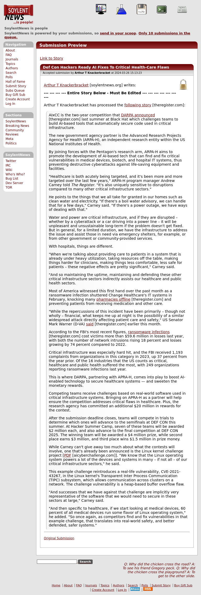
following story (137, 105)
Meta (9, 139)
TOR (8, 187)
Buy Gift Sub (15, 95)
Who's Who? (15, 174)
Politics (10, 143)
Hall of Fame (15, 81)
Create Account (17, 99)
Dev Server (14, 183)
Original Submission (59, 538)
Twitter (10, 161)
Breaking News (17, 126)
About (10, 50)
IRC (8, 165)
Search (10, 73)
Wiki (8, 170)
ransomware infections (149, 332)
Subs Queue (15, 90)
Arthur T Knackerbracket (66, 85)
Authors (11, 68)
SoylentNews (18, 14)
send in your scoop (118, 33)
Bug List (11, 178)
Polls (9, 77)
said (90, 324)
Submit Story (15, 86)
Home (56, 585)
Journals (11, 59)
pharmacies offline (114, 299)
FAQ (8, 55)
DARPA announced (138, 115)
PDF (67, 455)
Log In (10, 104)
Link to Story (51, 58)
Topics (10, 64)
